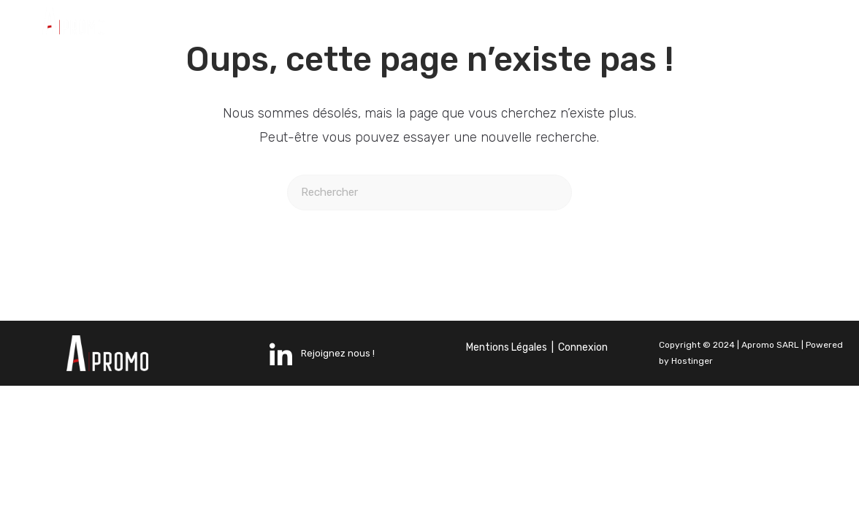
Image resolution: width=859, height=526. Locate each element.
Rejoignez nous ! (322, 354)
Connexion (583, 347)
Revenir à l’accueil (429, 269)
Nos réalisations (518, 24)
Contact (455, 39)
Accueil (263, 24)
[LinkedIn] (747, 18)
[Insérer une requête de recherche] (429, 192)
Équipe (640, 24)
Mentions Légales (506, 347)
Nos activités (375, 24)
